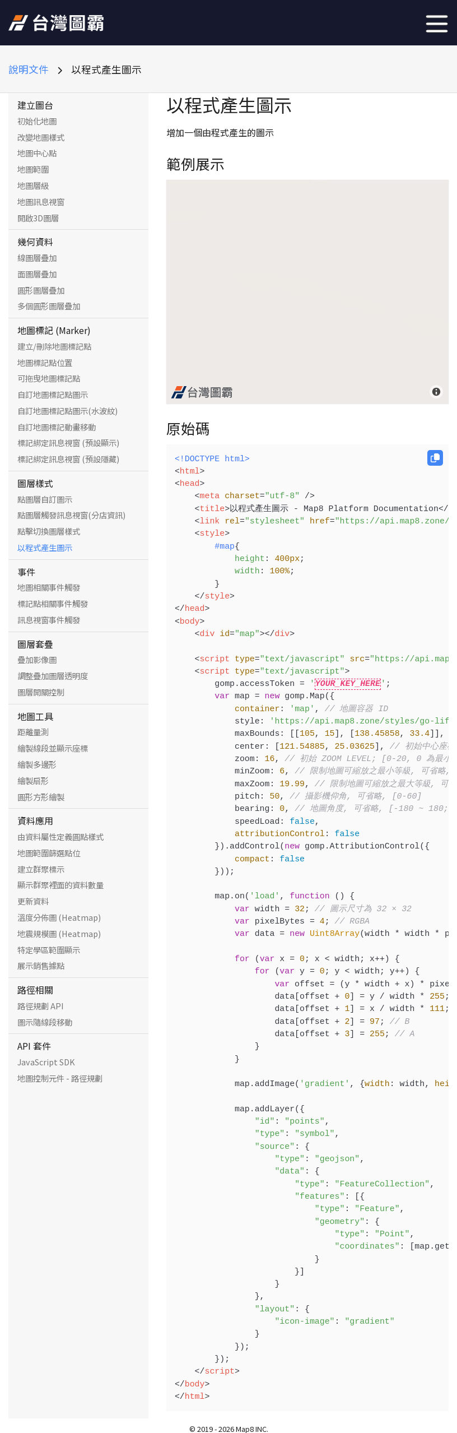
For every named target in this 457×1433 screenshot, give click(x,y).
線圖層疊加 (37, 257)
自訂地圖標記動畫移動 (56, 427)
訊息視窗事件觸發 (48, 619)
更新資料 (33, 901)
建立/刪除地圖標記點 (54, 346)
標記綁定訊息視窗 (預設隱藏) (68, 459)
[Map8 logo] (201, 392)
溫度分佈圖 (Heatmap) (59, 917)
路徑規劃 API (40, 1005)
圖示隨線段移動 (44, 1022)
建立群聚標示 (40, 869)
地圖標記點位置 (44, 362)
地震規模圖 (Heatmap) (59, 933)
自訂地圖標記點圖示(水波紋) (67, 410)
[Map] (307, 292)
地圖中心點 (37, 153)
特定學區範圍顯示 (48, 949)
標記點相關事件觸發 (52, 603)
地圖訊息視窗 (40, 201)
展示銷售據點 (40, 965)
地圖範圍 (33, 169)
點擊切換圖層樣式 (48, 531)
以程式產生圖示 (44, 547)
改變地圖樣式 (40, 137)
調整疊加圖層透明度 (52, 675)
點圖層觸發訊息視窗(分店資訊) (71, 515)
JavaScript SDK (46, 1062)
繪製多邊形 (37, 764)
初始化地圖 (37, 121)
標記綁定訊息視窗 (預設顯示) (68, 442)
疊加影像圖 (37, 659)
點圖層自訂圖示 (44, 499)
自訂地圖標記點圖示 (52, 394)
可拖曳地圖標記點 (48, 378)
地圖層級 (33, 185)
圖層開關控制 (40, 692)
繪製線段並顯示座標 (52, 748)
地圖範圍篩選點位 (48, 852)
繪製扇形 (33, 780)
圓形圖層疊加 (40, 290)
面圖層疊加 (37, 274)
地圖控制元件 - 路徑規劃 (59, 1078)
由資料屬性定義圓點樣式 (60, 836)
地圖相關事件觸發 (48, 587)
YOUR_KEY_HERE (347, 683)
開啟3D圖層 (38, 218)
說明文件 (28, 69)
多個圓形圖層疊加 (48, 306)
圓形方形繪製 (40, 796)
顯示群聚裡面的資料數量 (60, 884)
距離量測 (33, 731)
